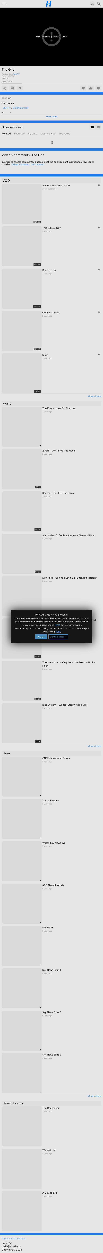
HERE (57, 625)
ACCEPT (41, 637)
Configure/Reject (58, 637)
